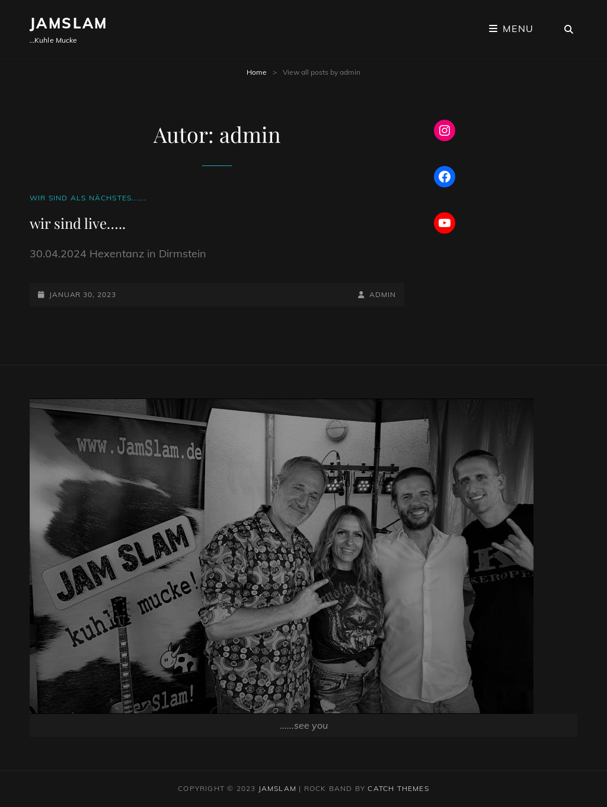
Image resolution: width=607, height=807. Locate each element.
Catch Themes (398, 788)
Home (257, 72)
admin (382, 294)
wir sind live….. (78, 222)
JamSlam (69, 23)
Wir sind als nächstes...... (88, 197)
